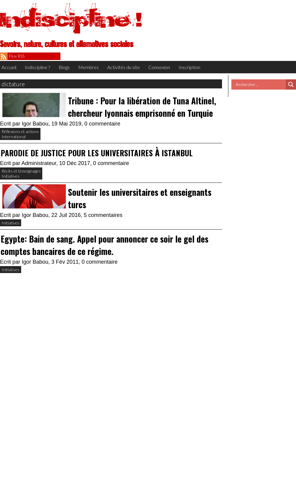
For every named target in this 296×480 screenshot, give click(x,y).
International (14, 136)
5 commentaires (103, 215)
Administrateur (38, 163)
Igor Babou (35, 124)
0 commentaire (102, 124)
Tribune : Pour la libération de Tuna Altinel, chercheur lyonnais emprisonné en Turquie (142, 106)
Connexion (159, 67)
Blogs (64, 67)
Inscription (189, 67)
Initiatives (11, 176)
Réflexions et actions (20, 131)
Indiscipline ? (37, 67)
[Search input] (260, 84)
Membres (88, 67)
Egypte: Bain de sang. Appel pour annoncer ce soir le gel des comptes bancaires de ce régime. (104, 245)
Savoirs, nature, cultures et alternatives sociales (66, 44)
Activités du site (123, 67)
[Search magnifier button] (291, 84)
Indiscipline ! (71, 19)
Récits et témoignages (21, 170)
